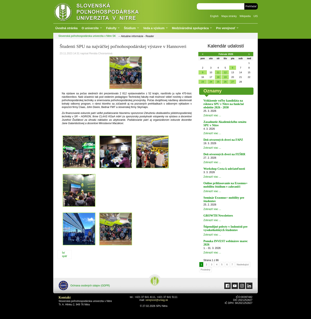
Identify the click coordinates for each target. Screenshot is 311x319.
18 (218, 77)
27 (232, 81)
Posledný (205, 269)
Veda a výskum (153, 28)
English (214, 16)
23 (202, 81)
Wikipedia (245, 16)
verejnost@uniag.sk (156, 300)
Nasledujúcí (243, 264)
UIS (255, 16)
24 (211, 81)
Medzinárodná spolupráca (190, 28)
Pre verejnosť (225, 28)
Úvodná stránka (66, 28)
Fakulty (111, 28)
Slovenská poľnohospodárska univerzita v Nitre (105, 11)
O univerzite (90, 28)
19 (225, 77)
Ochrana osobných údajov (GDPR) (84, 285)
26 (225, 81)
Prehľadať (251, 6)
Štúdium (130, 28)
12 (225, 72)
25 (218, 81)
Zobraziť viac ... (212, 115)
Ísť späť (64, 254)
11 (218, 72)
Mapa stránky (229, 16)
